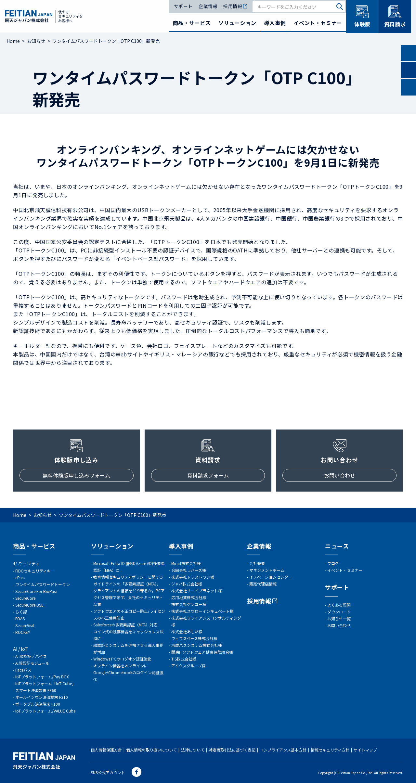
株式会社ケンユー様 (188, 604)
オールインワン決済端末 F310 (41, 697)
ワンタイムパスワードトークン (42, 584)
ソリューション (237, 23)
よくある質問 (339, 605)
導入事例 (275, 23)
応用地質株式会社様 (188, 597)
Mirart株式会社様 (186, 563)
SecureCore (25, 598)
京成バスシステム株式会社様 (196, 645)
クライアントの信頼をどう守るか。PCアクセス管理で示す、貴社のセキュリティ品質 (129, 597)
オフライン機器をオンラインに (120, 665)
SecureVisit (24, 625)
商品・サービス (192, 23)
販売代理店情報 (263, 583)
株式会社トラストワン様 (192, 577)
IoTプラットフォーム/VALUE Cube (45, 710)
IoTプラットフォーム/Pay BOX (42, 676)
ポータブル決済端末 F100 (37, 704)
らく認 (21, 611)
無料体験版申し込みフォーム (76, 475)
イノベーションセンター (270, 577)
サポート (183, 6)
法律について (192, 749)
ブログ (333, 563)
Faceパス (23, 670)
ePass (20, 577)
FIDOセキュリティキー (35, 570)
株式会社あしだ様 (186, 631)
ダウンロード (339, 611)
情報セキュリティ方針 (330, 749)
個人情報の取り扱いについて (151, 749)
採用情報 (235, 6)
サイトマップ (365, 749)
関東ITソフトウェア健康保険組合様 (202, 652)
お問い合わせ (339, 475)
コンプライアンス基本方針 (283, 749)
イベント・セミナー (317, 23)
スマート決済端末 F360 (35, 690)
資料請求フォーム (208, 475)
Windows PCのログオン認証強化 (122, 658)
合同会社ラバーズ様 (188, 570)
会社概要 (257, 563)
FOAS (20, 618)
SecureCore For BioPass (36, 591)
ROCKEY (22, 632)
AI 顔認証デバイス (31, 656)
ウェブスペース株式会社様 (194, 638)
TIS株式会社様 (183, 658)
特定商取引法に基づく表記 (232, 749)
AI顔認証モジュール (32, 663)
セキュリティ (26, 563)
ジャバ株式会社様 (186, 583)
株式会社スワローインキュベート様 (202, 611)
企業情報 (208, 6)
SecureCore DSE (29, 605)
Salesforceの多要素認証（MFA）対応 (125, 624)
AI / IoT (20, 649)
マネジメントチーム (266, 570)
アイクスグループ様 (188, 665)
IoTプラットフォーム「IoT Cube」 (45, 683)
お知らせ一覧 (339, 618)
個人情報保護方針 (106, 749)
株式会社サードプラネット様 (196, 590)
